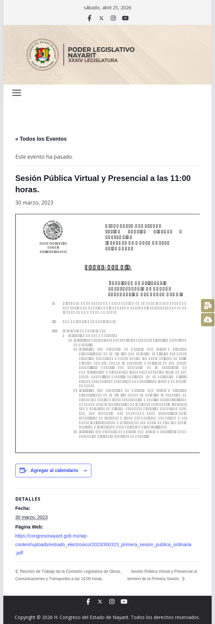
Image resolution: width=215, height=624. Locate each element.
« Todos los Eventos (41, 139)
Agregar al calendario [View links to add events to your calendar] (54, 470)
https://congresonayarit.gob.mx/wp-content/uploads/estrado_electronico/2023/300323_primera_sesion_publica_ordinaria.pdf (103, 544)
